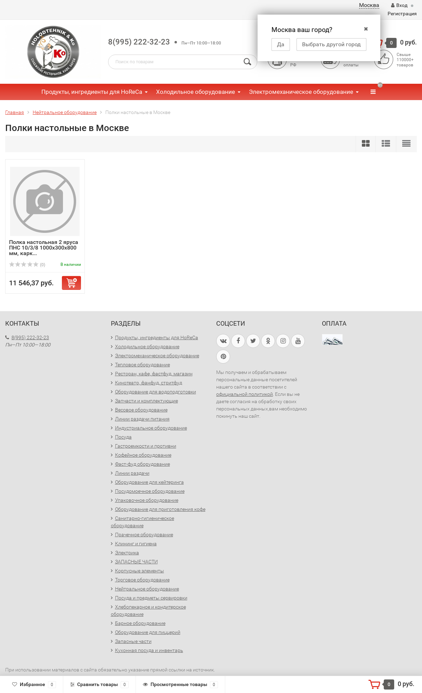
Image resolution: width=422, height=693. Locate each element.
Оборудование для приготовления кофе (160, 509)
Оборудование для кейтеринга (149, 482)
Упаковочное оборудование (146, 500)
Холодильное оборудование (195, 91)
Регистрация (402, 13)
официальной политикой (244, 394)
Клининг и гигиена (136, 543)
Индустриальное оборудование (151, 428)
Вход (399, 5)
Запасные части (133, 641)
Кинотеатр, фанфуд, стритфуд (148, 382)
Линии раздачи (132, 473)
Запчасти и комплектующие (146, 400)
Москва (369, 5)
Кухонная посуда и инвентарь (149, 650)
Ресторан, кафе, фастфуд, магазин (154, 373)
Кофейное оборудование (143, 455)
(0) (27, 264)
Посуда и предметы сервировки (151, 598)
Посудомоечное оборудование (150, 491)
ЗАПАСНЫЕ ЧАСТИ (136, 561)
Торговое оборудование (142, 579)
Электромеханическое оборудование (301, 91)
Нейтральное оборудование (147, 589)
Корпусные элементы (139, 570)
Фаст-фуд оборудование (142, 464)
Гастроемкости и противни (145, 446)
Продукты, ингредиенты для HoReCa (91, 91)
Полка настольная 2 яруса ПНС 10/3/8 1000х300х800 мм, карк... (43, 247)
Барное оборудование (140, 623)
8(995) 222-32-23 (139, 42)
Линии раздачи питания (142, 419)
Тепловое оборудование (142, 364)
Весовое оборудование (141, 410)
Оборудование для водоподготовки (155, 391)
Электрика (127, 552)
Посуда (123, 437)
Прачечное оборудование (144, 534)
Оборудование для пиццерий (147, 632)
